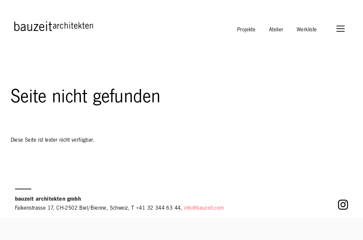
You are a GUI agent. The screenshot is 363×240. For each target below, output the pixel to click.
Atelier (276, 30)
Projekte (246, 30)
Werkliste (307, 30)
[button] (343, 29)
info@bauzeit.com (204, 209)
